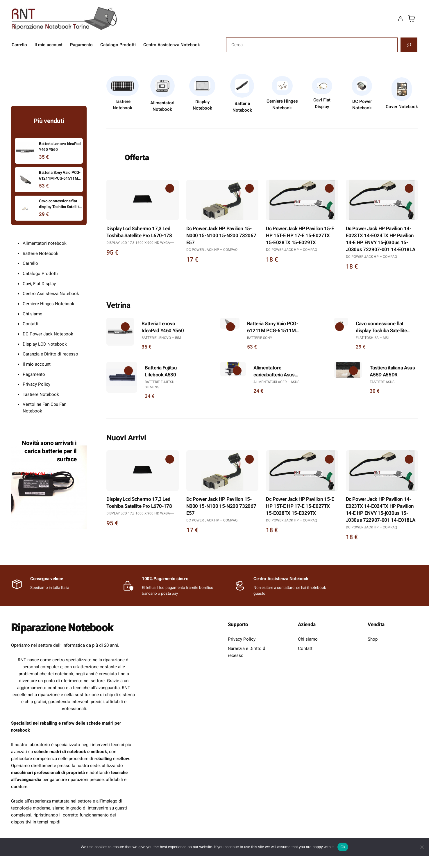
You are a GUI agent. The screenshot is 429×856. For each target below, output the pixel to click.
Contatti (30, 324)
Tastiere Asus (382, 382)
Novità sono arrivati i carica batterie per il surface (49, 451)
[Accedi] (400, 18)
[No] (422, 847)
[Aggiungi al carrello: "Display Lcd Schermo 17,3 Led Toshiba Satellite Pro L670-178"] (169, 189)
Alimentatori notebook (45, 243)
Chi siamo (32, 314)
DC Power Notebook (362, 104)
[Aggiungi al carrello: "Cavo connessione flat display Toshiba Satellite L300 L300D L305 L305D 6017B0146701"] (339, 327)
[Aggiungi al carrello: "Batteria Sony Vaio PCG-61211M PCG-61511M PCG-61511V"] (230, 327)
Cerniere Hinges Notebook (282, 104)
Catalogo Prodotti (40, 273)
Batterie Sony (259, 337)
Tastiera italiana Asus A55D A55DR (392, 371)
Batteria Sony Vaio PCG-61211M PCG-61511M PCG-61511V (272, 327)
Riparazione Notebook (65, 627)
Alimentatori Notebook (162, 106)
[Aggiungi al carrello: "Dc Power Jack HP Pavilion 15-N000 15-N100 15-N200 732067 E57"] (249, 189)
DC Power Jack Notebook (48, 334)
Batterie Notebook (242, 106)
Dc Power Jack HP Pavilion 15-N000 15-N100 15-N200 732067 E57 (221, 235)
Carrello (30, 263)
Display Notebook (202, 105)
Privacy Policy (36, 384)
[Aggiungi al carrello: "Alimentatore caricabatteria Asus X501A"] (237, 371)
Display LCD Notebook (45, 344)
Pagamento (34, 374)
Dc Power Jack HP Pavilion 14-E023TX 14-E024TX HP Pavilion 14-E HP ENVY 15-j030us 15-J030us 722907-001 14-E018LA (380, 239)
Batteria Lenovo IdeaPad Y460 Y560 (163, 327)
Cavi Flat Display (321, 103)
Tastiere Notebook (122, 104)
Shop (373, 639)
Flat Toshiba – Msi (372, 337)
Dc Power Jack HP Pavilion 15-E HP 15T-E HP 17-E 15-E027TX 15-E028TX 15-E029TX (300, 235)
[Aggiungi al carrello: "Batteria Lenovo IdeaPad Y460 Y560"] (124, 327)
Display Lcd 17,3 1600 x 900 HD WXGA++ (140, 242)
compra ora (33, 474)
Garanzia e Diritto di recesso (50, 354)
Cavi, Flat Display (39, 283)
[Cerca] (409, 44)
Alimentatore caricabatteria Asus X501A (274, 371)
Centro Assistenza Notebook (51, 293)
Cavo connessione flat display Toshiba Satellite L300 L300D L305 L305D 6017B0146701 (382, 327)
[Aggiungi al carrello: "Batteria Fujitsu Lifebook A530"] (128, 371)
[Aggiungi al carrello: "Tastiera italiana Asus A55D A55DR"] (353, 371)
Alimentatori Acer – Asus (276, 382)
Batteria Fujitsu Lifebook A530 (161, 371)
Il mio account (37, 364)
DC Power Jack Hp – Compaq (211, 249)
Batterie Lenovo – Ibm (161, 337)
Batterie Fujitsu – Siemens (161, 384)
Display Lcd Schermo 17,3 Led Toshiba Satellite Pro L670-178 (139, 232)
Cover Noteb (398, 106)
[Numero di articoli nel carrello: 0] (411, 18)
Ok (342, 847)
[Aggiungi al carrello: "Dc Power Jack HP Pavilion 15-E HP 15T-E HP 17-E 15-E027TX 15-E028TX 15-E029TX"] (329, 189)
